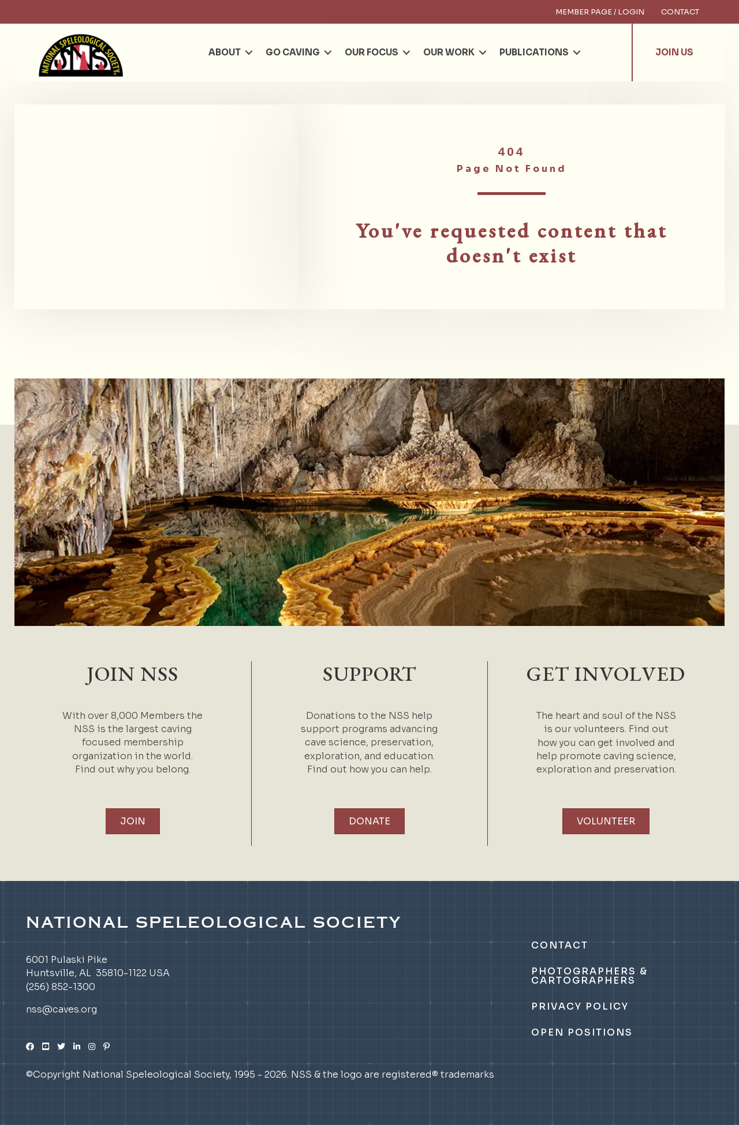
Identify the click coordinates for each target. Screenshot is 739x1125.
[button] (249, 52)
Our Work (449, 52)
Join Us (674, 52)
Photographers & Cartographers (589, 976)
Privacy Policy (580, 1006)
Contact (680, 12)
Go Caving (293, 52)
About (224, 52)
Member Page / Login (599, 12)
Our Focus (371, 52)
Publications (534, 52)
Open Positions (582, 1032)
